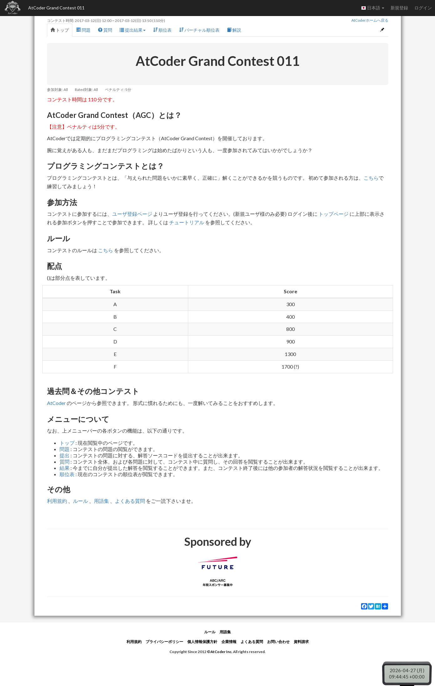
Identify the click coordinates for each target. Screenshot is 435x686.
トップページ (333, 214)
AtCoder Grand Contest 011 (56, 7)
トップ (59, 30)
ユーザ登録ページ (132, 214)
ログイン (423, 7)
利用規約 (57, 501)
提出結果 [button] (133, 30)
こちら (371, 178)
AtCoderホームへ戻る (369, 20)
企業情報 (228, 641)
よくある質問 (130, 501)
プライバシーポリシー (164, 641)
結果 (65, 468)
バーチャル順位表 (199, 30)
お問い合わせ (278, 641)
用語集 (101, 501)
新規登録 (399, 7)
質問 (105, 30)
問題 (83, 30)
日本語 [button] (372, 8)
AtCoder (56, 403)
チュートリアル (186, 222)
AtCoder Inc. (221, 651)
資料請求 (301, 641)
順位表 (162, 30)
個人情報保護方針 (202, 641)
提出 (65, 455)
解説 (234, 30)
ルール (80, 501)
